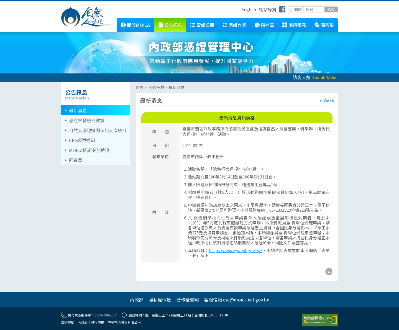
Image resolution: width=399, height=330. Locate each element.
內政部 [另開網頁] (136, 299)
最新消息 (78, 110)
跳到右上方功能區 (239, 10)
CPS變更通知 (82, 140)
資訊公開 (205, 25)
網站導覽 (268, 9)
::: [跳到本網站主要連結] (112, 20)
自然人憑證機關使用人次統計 (98, 130)
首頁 (140, 87)
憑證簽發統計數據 (86, 120)
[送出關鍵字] (331, 9)
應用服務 (297, 25)
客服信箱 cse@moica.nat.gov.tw (236, 299)
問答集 (327, 25)
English (248, 9)
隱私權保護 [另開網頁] (160, 299)
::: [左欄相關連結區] (62, 84)
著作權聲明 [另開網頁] (188, 299)
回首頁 (75, 160)
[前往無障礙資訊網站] (320, 320)
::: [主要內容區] (137, 84)
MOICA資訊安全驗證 (89, 150)
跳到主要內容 (13, 3)
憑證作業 (237, 25)
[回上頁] (326, 100)
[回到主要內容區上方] (328, 271)
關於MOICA (138, 25)
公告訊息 (173, 25)
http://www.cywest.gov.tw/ (235, 250)
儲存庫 (267, 25)
